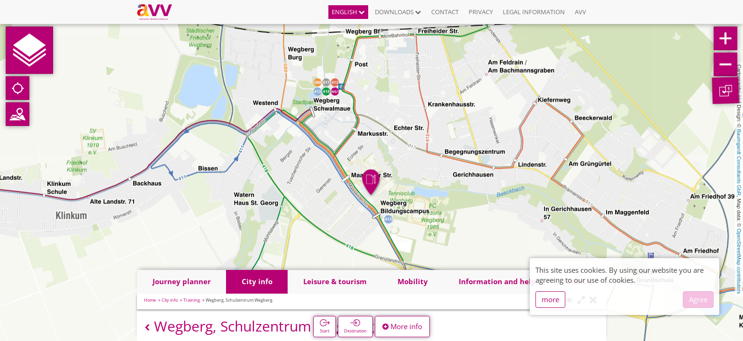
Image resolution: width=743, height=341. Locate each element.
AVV (580, 12)
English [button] (348, 12)
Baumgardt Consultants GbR (739, 162)
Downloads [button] (398, 12)
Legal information (534, 12)
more (550, 299)
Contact (445, 12)
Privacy (481, 12)
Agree (698, 299)
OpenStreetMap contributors (739, 261)
